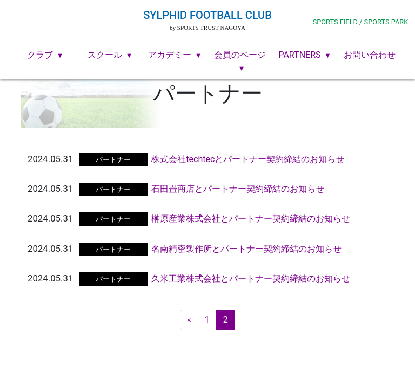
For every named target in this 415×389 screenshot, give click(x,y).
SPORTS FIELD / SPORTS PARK (361, 22)
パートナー (113, 160)
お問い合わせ (370, 55)
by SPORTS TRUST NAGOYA (207, 27)
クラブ (40, 55)
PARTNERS (299, 55)
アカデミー (169, 55)
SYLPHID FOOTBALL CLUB (207, 15)
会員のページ (240, 55)
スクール (105, 55)
